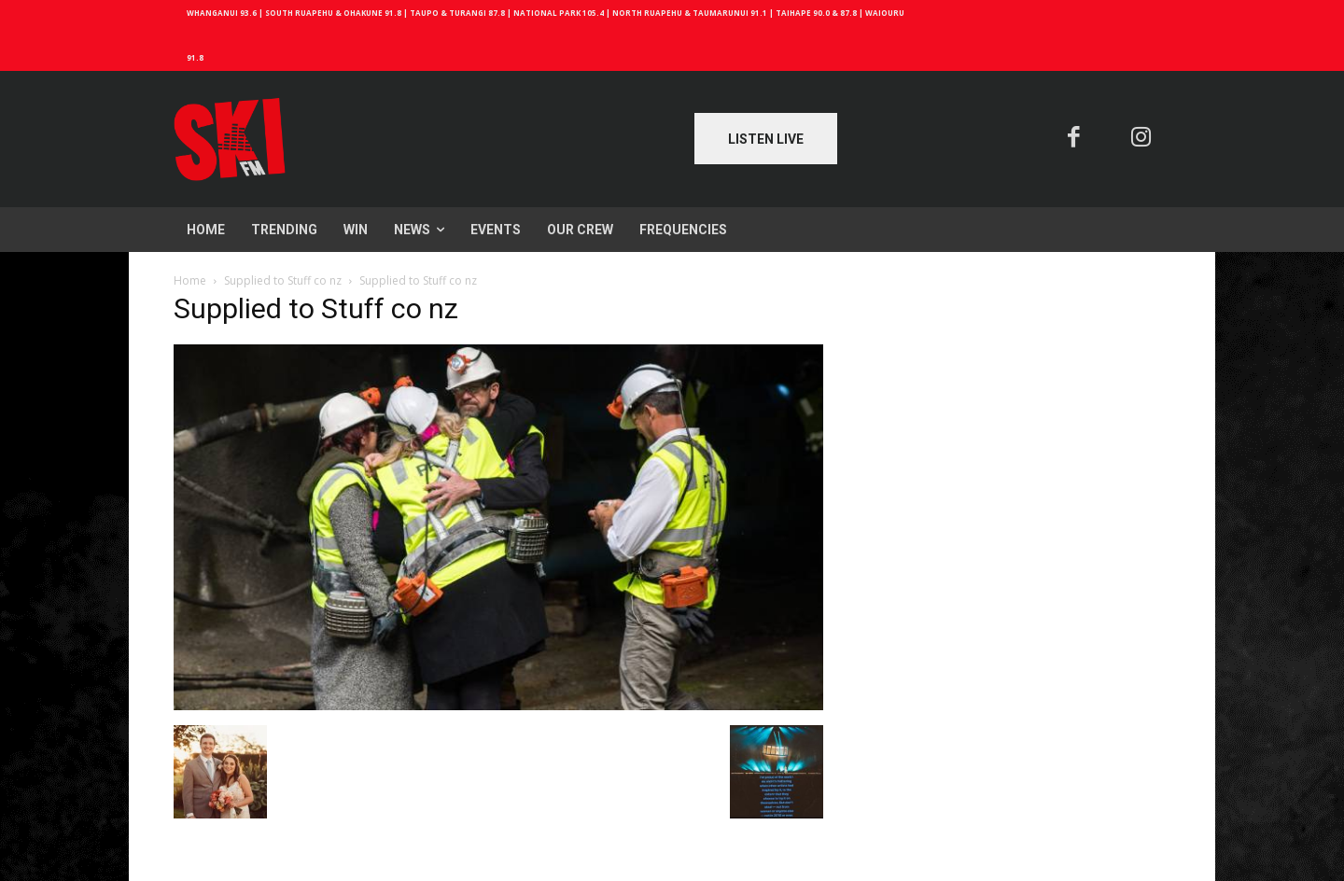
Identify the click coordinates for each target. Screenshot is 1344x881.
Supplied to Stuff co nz (283, 280)
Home (190, 280)
